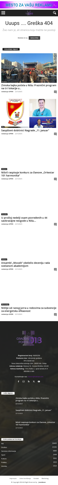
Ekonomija (5, 304)
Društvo (4, 82)
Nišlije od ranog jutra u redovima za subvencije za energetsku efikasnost (28, 309)
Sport (3, 455)
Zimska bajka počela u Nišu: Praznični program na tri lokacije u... (28, 87)
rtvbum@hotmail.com (35, 377)
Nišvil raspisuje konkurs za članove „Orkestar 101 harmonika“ (27, 174)
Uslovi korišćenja (25, 478)
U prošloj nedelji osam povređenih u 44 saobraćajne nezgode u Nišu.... (24, 219)
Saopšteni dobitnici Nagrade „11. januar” (25, 130)
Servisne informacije (8, 451)
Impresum (13, 478)
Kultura (4, 169)
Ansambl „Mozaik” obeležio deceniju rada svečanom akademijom (25, 264)
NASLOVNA (34, 38)
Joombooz (42, 482)
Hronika (4, 214)
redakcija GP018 (7, 91)
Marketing (45, 478)
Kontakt (36, 478)
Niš (3, 127)
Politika (4, 462)
